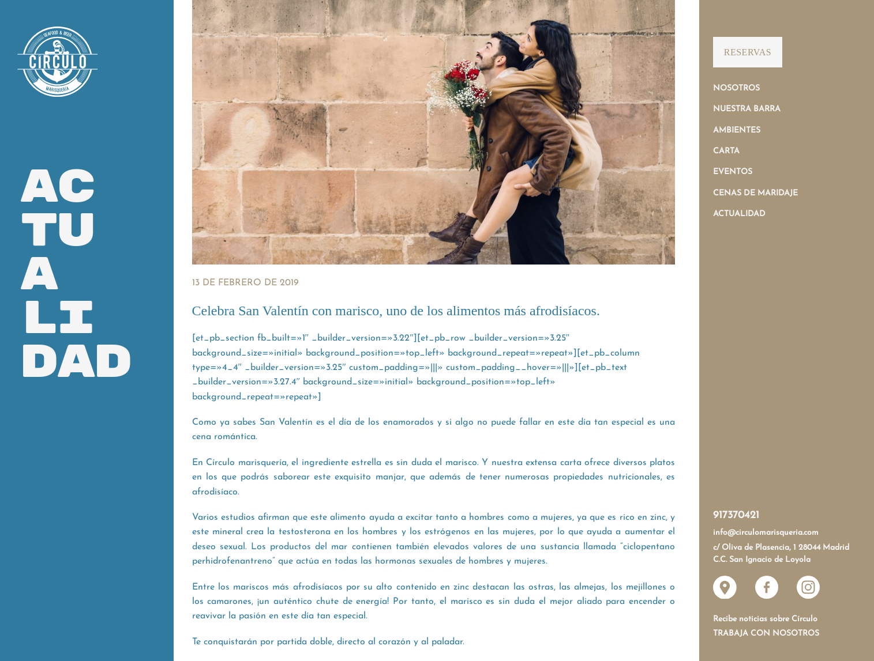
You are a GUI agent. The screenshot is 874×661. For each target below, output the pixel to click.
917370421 (736, 515)
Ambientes (736, 130)
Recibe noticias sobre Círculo (765, 619)
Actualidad (739, 214)
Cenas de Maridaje (755, 193)
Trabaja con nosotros (766, 633)
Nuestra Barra (747, 109)
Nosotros (736, 88)
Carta (726, 151)
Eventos (732, 172)
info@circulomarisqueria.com (766, 532)
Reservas (747, 52)
